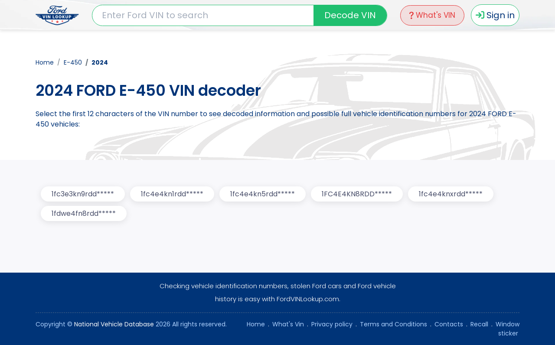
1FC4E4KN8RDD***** (357, 194)
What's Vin (288, 324)
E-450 (73, 62)
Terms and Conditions (393, 324)
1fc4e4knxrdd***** (451, 194)
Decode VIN (350, 15)
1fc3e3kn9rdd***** (83, 194)
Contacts (448, 324)
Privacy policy (332, 324)
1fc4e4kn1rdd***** (172, 194)
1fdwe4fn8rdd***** (84, 213)
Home (45, 62)
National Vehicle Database (114, 324)
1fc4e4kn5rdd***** (262, 194)
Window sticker (507, 329)
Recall (479, 324)
